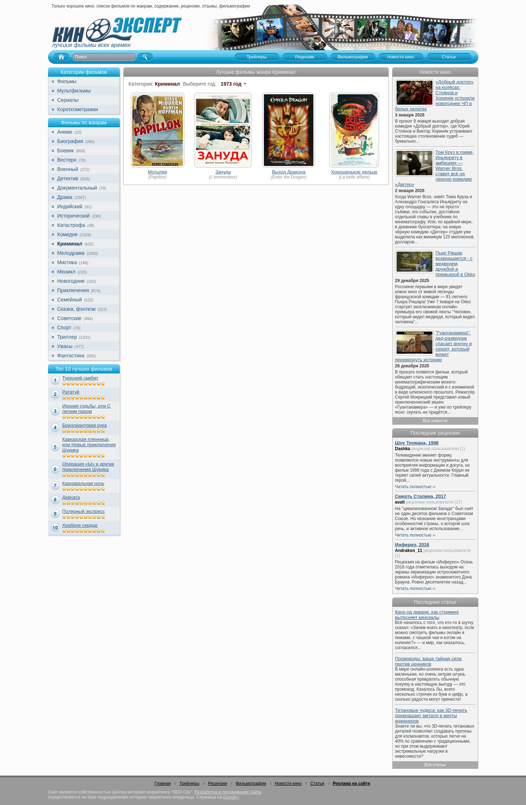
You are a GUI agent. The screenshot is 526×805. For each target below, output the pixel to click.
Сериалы (68, 100)
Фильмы (67, 81)
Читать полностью (413, 486)
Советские (69, 318)
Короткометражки (77, 109)
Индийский (69, 206)
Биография (70, 141)
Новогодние (71, 281)
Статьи (317, 783)
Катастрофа (71, 225)
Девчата (71, 497)
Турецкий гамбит (80, 378)
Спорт (64, 327)
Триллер (67, 337)
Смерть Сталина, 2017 (420, 496)
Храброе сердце (80, 525)
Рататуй (71, 392)
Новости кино (288, 783)
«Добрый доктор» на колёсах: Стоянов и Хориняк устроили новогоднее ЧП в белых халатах (435, 95)
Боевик (65, 150)
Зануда (223, 172)
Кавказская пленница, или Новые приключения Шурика (89, 445)
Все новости (435, 420)
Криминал (69, 244)
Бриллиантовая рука (84, 425)
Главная (163, 783)
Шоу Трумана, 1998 (417, 443)
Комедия (67, 234)
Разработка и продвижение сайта (227, 792)
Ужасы (65, 346)
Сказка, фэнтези (76, 309)
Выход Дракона (288, 172)
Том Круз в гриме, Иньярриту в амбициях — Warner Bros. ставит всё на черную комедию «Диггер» (434, 168)
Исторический (73, 216)
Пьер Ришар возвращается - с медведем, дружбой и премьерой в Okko (455, 263)
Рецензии (217, 783)
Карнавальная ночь (83, 483)
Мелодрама (71, 253)
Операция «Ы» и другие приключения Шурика (88, 466)
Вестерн (67, 160)
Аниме (64, 132)
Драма (64, 197)
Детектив (68, 178)
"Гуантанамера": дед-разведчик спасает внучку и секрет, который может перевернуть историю (433, 346)
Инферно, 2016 (412, 544)
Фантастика (71, 355)
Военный (67, 169)
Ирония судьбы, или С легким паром (86, 408)
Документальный (77, 188)
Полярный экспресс (83, 511)
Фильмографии (251, 783)
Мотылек (157, 172)
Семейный (69, 300)
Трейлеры (189, 783)
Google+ (231, 797)
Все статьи (435, 764)
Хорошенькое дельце (354, 172)
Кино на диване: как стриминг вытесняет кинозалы (427, 614)
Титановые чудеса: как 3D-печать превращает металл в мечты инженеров (431, 716)
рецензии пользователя (435, 448)
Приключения (73, 290)
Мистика (67, 262)
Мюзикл (66, 272)
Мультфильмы (74, 91)
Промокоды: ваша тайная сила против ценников (428, 661)
